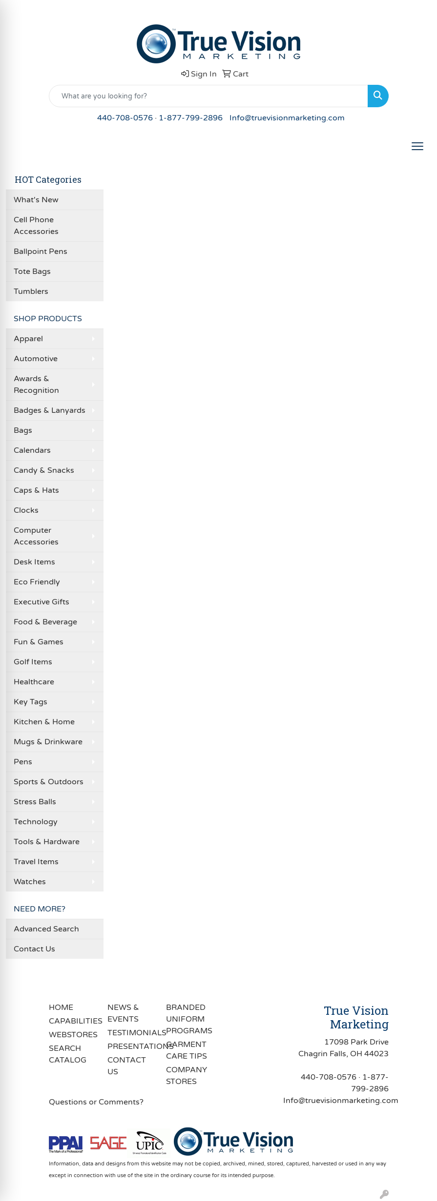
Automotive (36, 359)
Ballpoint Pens (40, 251)
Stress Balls (35, 802)
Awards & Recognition (36, 384)
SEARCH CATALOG (67, 1054)
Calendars (32, 450)
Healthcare (34, 682)
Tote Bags (32, 271)
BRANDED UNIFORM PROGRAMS (189, 1019)
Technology (36, 822)
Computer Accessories (36, 536)
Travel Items (36, 862)
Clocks (26, 510)
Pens (23, 762)
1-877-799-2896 (191, 118)
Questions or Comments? (96, 1102)
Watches (30, 882)
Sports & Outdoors (48, 782)
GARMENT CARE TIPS (186, 1050)
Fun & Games (38, 642)
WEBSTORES (72, 1035)
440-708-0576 (125, 118)
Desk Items (34, 562)
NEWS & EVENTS (123, 1013)
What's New (36, 200)
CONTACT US (126, 1066)
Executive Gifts (41, 602)
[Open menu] (417, 146)
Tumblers (31, 291)
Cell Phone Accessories (36, 225)
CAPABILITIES (72, 1021)
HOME (61, 1007)
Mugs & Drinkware (48, 742)
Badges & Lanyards (49, 410)
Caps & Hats (36, 490)
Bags (23, 430)
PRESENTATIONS (130, 1046)
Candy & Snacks (44, 470)
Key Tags (30, 702)
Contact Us (34, 949)
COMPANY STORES (186, 1075)
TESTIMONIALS (130, 1033)
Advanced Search (46, 929)
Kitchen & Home (44, 722)
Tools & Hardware (47, 842)
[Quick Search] (208, 96)
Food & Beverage (45, 622)
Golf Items (33, 662)
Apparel (28, 339)
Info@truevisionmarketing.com (287, 118)
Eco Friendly (37, 582)
